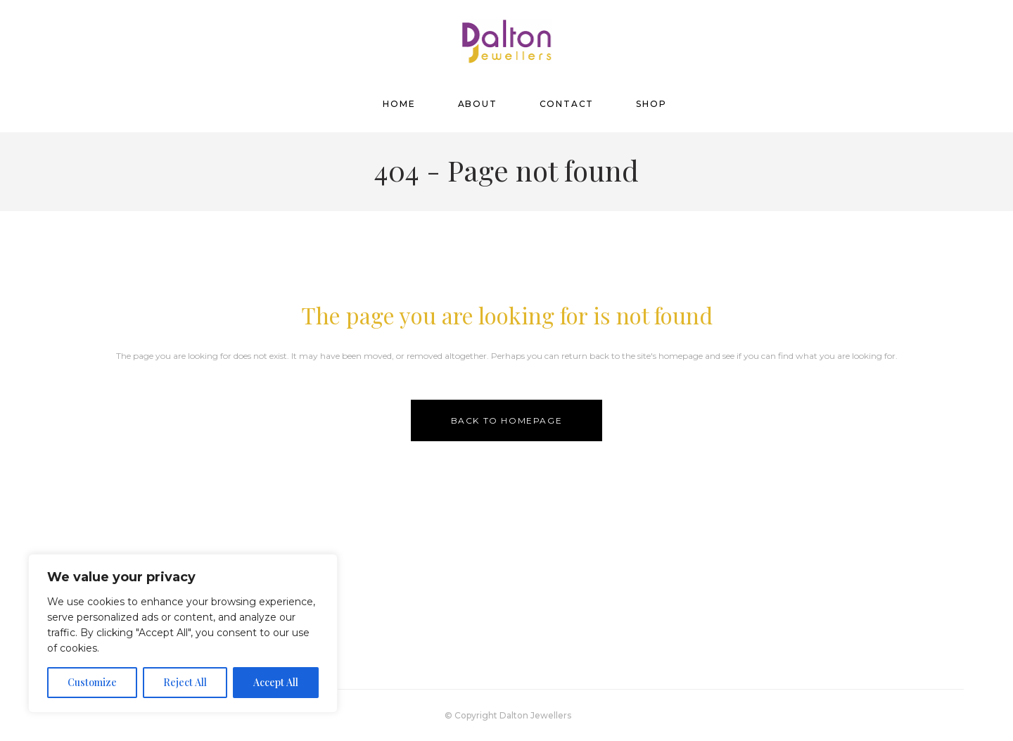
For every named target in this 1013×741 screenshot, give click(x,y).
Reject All (185, 682)
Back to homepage (507, 420)
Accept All (275, 682)
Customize (92, 682)
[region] (183, 633)
